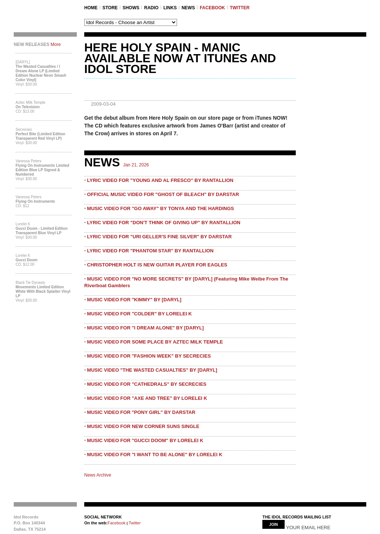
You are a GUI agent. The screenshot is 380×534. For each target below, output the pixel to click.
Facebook (116, 523)
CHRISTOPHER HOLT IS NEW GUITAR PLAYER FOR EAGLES (157, 265)
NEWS (188, 7)
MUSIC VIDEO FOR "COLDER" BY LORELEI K (139, 313)
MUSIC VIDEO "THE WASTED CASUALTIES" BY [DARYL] (152, 370)
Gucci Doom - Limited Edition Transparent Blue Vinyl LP (42, 230)
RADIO (151, 7)
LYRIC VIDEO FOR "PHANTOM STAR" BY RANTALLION (150, 250)
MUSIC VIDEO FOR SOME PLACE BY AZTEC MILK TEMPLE (155, 342)
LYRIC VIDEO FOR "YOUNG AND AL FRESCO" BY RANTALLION (160, 180)
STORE (110, 7)
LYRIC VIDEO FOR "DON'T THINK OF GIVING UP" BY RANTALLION (163, 222)
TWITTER (239, 7)
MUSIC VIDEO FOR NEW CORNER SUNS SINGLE (143, 426)
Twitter (134, 523)
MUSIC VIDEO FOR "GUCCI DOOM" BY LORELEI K (145, 440)
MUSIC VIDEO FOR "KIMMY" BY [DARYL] (134, 299)
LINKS (170, 7)
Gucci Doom (26, 260)
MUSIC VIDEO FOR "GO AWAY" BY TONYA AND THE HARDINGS (160, 208)
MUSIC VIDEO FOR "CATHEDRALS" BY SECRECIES (147, 384)
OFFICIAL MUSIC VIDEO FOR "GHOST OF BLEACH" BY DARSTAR (163, 194)
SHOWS (130, 7)
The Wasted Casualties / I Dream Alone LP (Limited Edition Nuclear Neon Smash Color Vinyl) (41, 73)
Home (91, 7)
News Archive (97, 475)
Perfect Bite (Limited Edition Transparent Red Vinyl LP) (40, 136)
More (55, 44)
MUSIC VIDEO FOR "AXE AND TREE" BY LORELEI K (147, 398)
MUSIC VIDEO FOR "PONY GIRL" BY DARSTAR (141, 412)
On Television (28, 107)
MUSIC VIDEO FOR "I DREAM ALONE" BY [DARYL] (145, 328)
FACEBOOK (212, 7)
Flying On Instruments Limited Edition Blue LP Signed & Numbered (42, 169)
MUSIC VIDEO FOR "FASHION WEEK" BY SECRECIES (149, 356)
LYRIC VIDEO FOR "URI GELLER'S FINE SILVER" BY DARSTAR (159, 236)
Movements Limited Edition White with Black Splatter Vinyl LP (43, 291)
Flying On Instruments (35, 201)
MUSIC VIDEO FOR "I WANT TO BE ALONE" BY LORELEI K (155, 454)
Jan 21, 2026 (136, 165)
